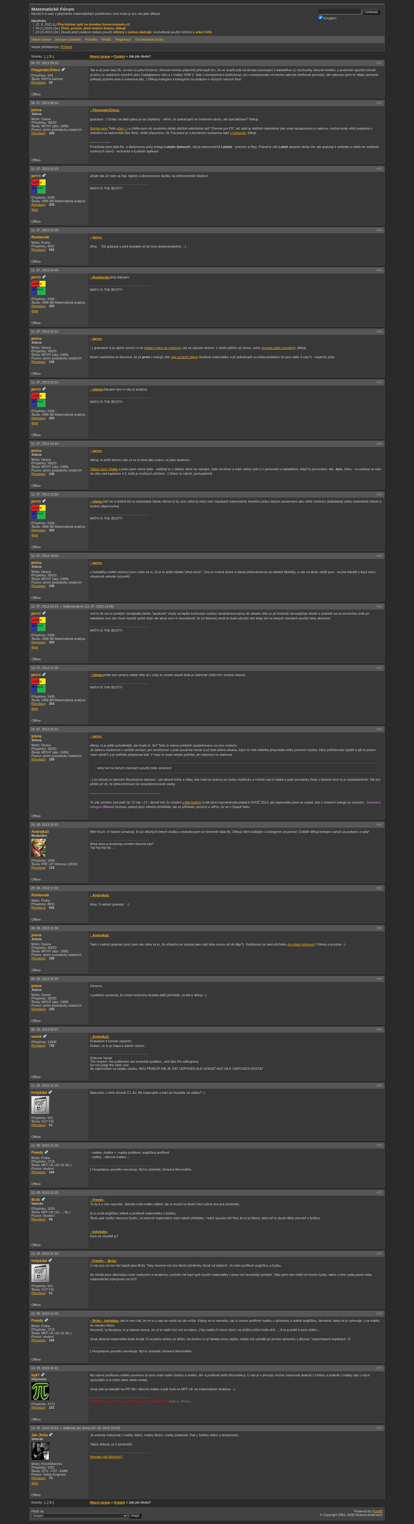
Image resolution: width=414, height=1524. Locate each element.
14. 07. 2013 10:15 (44, 729)
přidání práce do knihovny (163, 348)
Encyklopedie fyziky (149, 39)
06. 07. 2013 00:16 (44, 103)
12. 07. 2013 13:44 (44, 443)
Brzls (35, 1200)
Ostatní (119, 56)
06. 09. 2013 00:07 (44, 1029)
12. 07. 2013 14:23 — (72, 606)
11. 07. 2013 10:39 (44, 230)
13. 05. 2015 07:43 (44, 1253)
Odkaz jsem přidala (104, 469)
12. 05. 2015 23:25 (44, 1192)
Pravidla (91, 39)
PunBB (378, 1511)
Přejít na (86, 1513)
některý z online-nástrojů (132, 32)
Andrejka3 (40, 832)
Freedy (37, 1152)
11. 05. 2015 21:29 (44, 1085)
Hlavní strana (41, 39)
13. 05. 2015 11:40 (44, 1313)
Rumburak (40, 237)
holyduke (39, 1093)
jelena (36, 110)
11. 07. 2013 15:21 (44, 331)
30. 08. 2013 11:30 (44, 928)
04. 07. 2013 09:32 (44, 63)
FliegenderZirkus (45, 70)
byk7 (35, 1375)
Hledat (106, 39)
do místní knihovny (301, 944)
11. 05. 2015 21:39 (44, 1145)
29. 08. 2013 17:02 (44, 888)
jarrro (36, 176)
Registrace (123, 39)
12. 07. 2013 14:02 (44, 555)
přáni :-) (122, 128)
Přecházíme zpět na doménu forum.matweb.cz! (94, 24)
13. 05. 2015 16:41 (44, 1368)
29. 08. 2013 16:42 (44, 824)
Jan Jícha (39, 1435)
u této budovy (192, 802)
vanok (36, 1036)
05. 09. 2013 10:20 (44, 979)
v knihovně (238, 133)
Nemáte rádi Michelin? (106, 1456)
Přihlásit (66, 47)
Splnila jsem (98, 128)
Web (34, 209)
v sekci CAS (202, 32)
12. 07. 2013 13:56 (44, 494)
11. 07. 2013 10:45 (44, 270)
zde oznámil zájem (184, 357)
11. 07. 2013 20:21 (44, 382)
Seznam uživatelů (68, 39)
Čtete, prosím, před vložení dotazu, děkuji (93, 28)
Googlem (328, 17)
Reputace (38, 82)
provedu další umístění (277, 348)
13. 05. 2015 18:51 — (75, 1428)
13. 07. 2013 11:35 (44, 667)
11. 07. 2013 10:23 (44, 168)
